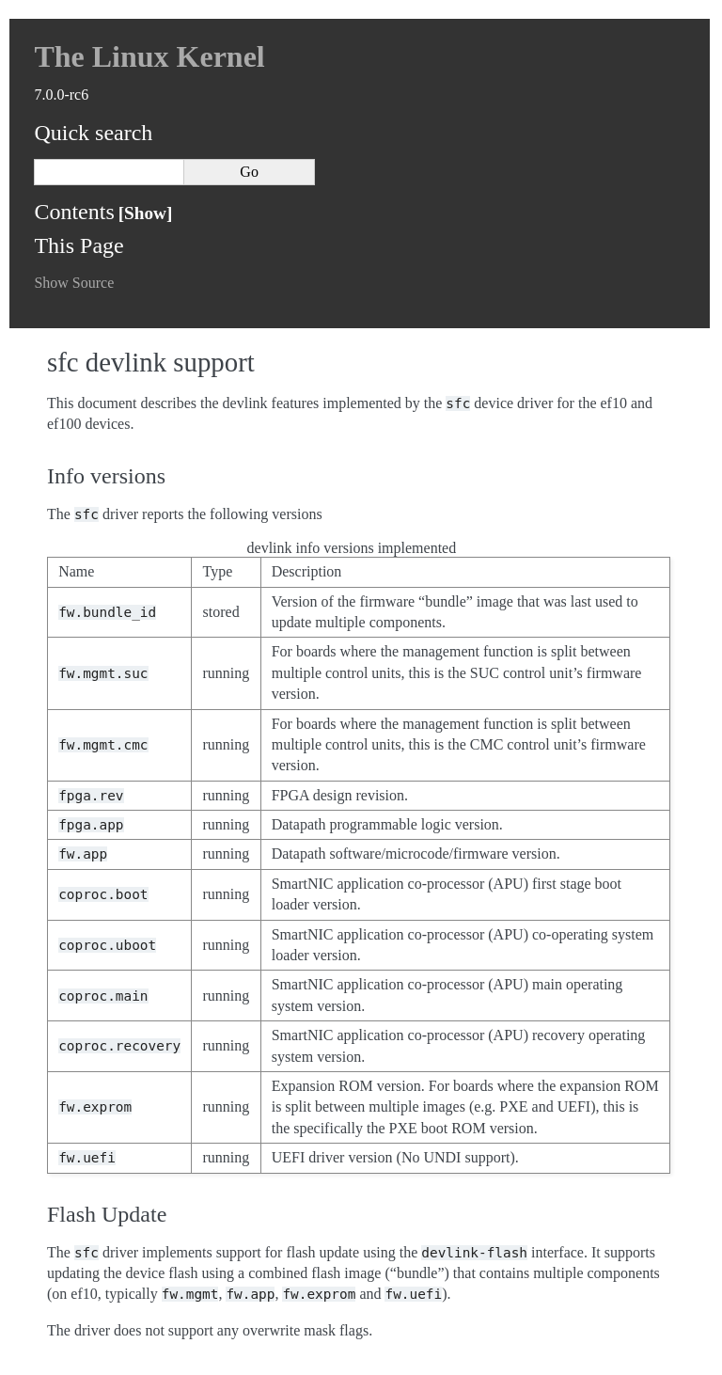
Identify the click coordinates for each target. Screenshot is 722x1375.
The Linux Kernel (149, 56)
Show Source (74, 283)
